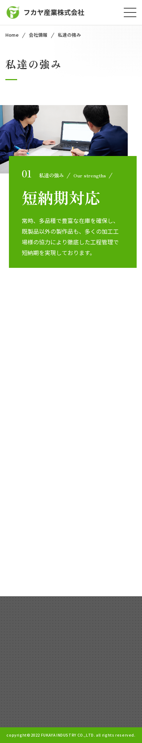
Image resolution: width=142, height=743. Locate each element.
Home (12, 34)
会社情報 (38, 34)
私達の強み (69, 34)
